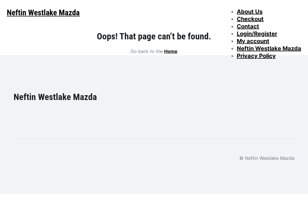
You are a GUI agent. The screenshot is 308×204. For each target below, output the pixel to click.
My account (253, 41)
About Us (250, 11)
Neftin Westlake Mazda (269, 48)
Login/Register (257, 33)
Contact (248, 26)
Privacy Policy (256, 55)
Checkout (250, 19)
